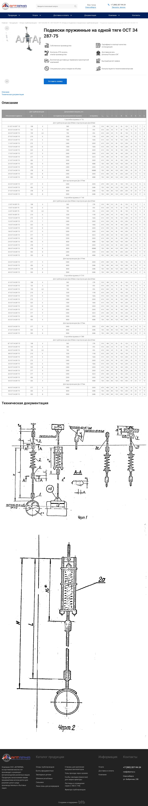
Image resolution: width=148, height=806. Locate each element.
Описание (5, 92)
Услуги (101, 767)
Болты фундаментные (45, 771)
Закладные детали (43, 775)
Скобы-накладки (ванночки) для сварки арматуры (76, 778)
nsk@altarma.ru (129, 772)
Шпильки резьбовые (44, 778)
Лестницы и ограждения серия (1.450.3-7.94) (74, 784)
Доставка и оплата (106, 771)
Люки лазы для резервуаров (47, 786)
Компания (102, 775)
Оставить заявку (55, 81)
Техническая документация (13, 94)
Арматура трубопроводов (75, 790)
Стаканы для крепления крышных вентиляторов (74, 768)
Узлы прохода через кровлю (76, 773)
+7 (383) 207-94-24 (132, 767)
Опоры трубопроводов (45, 767)
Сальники (40, 782)
